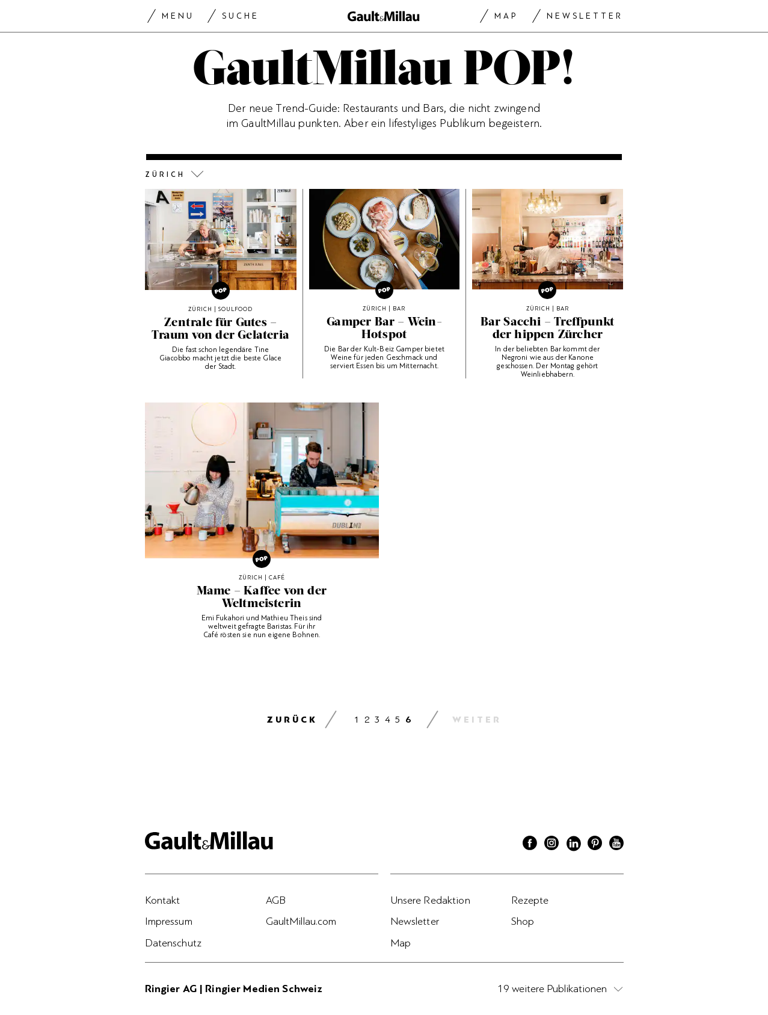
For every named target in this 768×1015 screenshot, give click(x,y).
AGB (276, 900)
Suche (240, 16)
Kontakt (162, 900)
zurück (292, 720)
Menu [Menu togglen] (178, 16)
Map (506, 16)
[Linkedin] (573, 845)
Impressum (168, 921)
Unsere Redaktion (430, 900)
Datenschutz (173, 943)
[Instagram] (551, 845)
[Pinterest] (595, 845)
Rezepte (530, 900)
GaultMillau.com (301, 921)
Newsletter (585, 16)
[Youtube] (616, 845)
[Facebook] (530, 845)
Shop (523, 921)
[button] (384, 174)
